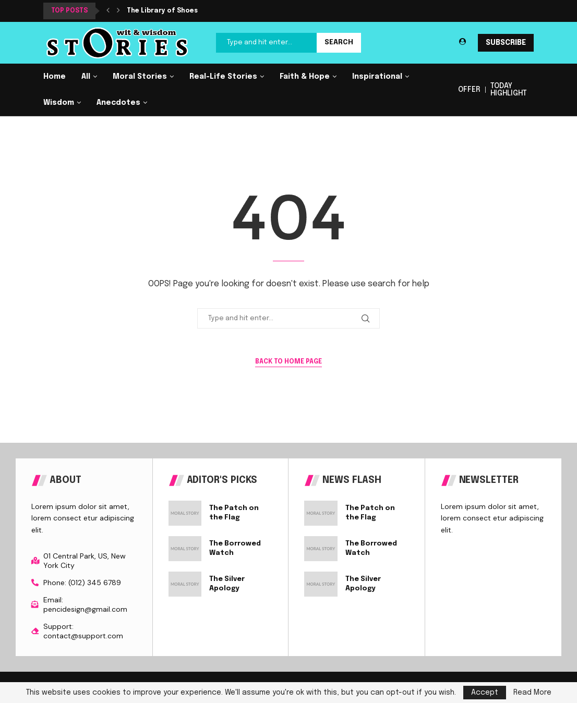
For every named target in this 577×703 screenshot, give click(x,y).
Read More (532, 692)
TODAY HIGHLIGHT (508, 89)
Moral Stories (140, 76)
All (85, 76)
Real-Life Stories (223, 76)
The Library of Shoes (162, 11)
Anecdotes (118, 102)
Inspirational (377, 76)
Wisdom (58, 102)
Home (54, 76)
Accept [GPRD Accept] (484, 692)
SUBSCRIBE (506, 42)
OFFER (469, 89)
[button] (108, 11)
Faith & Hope (305, 76)
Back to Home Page (288, 362)
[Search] (288, 43)
